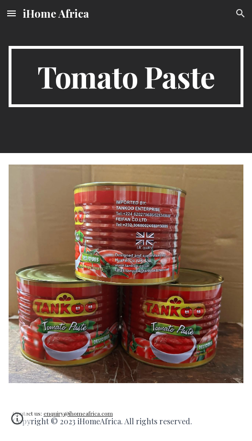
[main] (126, 76)
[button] (11, 13)
